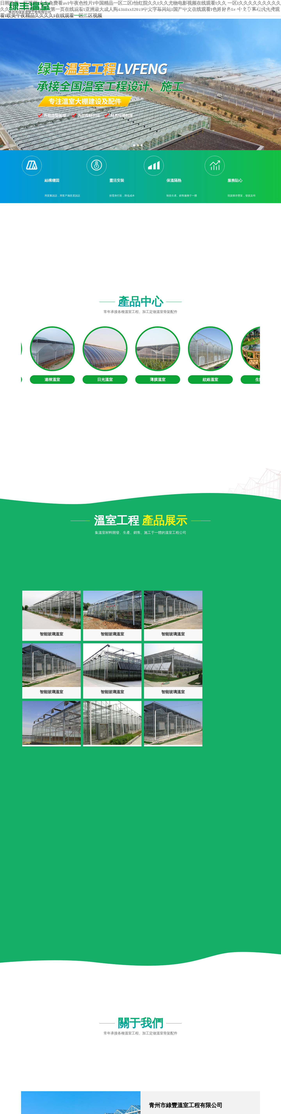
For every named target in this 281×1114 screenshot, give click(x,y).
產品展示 (123, 8)
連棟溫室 (54, 379)
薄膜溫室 (159, 379)
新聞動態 (165, 8)
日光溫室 (106, 379)
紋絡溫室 (212, 379)
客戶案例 (144, 8)
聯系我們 (187, 8)
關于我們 (101, 8)
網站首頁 (80, 8)
